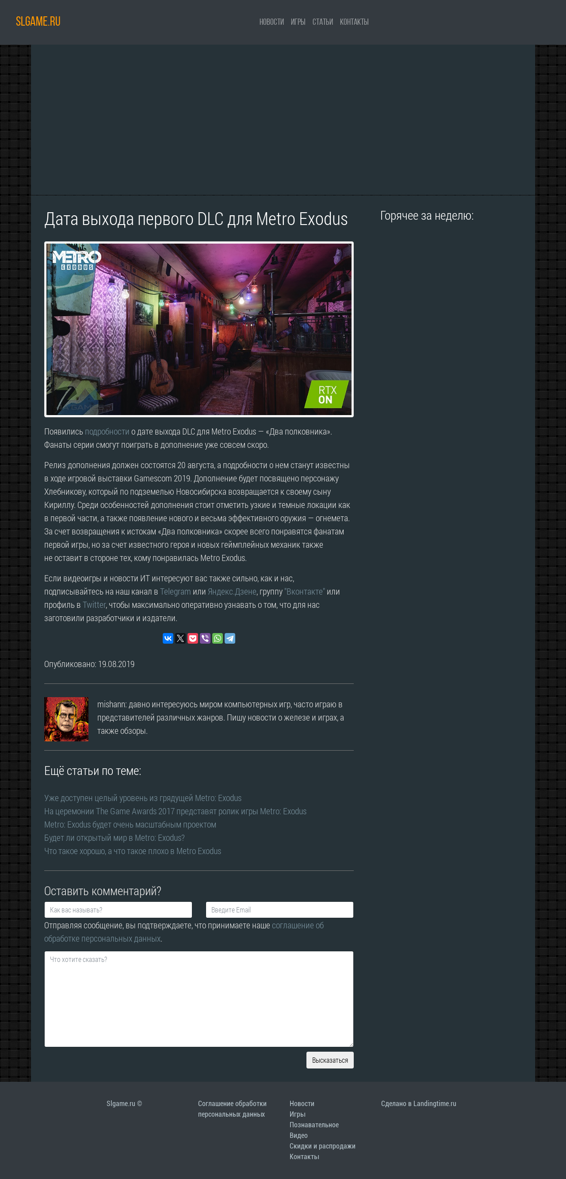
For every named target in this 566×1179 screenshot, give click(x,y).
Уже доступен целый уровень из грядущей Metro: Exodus (142, 797)
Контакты (354, 22)
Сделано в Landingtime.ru (418, 1103)
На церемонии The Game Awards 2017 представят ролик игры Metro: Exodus (175, 811)
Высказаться (330, 1060)
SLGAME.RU (38, 22)
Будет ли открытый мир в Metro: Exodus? (114, 837)
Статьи (323, 22)
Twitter (94, 604)
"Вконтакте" (304, 591)
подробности (107, 431)
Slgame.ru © (124, 1103)
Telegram (175, 591)
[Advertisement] (283, 120)
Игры (298, 22)
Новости (272, 22)
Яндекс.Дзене (232, 591)
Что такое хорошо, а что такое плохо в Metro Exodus (132, 850)
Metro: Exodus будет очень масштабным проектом (130, 824)
